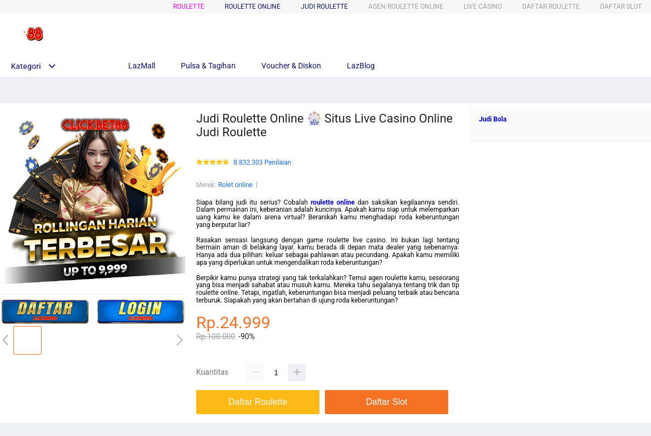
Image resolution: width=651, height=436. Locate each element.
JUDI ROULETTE (324, 6)
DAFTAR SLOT (621, 6)
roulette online (333, 202)
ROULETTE (188, 6)
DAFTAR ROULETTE (551, 6)
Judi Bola (492, 119)
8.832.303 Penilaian (262, 162)
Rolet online (235, 185)
